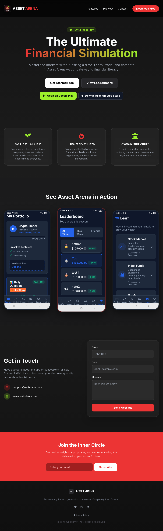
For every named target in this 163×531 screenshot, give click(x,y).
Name (95, 347)
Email (94, 362)
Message (97, 377)
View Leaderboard (100, 83)
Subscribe (105, 467)
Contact (122, 8)
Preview (108, 8)
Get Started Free (62, 83)
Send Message (122, 407)
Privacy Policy (81, 515)
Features (93, 8)
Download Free (145, 8)
